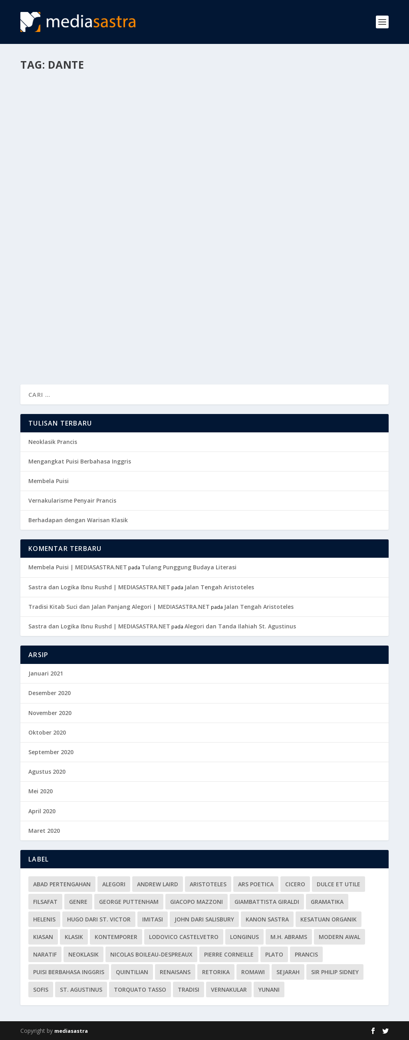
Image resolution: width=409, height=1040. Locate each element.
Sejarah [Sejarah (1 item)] (288, 972)
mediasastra (71, 1030)
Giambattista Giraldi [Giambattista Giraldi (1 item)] (266, 901)
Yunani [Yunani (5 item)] (269, 989)
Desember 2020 (49, 693)
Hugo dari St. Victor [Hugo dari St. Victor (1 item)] (99, 919)
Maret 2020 (44, 830)
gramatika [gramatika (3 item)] (327, 901)
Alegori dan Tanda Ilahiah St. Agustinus (240, 626)
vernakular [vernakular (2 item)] (229, 989)
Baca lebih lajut (59, 349)
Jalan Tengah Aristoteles (219, 587)
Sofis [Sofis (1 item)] (40, 989)
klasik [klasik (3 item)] (74, 937)
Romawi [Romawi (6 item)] (253, 972)
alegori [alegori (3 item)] (113, 884)
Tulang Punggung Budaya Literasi (188, 567)
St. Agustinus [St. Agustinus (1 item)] (81, 989)
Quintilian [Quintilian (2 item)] (132, 972)
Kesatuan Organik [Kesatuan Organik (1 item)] (328, 919)
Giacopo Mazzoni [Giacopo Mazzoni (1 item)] (196, 901)
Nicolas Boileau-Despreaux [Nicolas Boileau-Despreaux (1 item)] (151, 954)
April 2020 (42, 811)
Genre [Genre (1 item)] (78, 901)
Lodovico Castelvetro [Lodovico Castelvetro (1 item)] (183, 937)
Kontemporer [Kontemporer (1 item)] (116, 937)
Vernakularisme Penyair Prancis (72, 500)
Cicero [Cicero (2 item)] (295, 884)
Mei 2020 (40, 791)
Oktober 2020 (47, 732)
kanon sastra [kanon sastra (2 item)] (267, 919)
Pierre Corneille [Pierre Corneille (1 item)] (229, 954)
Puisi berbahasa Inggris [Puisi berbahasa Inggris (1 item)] (68, 972)
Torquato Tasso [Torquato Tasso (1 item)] (140, 989)
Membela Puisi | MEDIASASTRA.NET (77, 567)
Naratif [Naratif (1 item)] (45, 954)
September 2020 (50, 752)
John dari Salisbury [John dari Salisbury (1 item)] (204, 919)
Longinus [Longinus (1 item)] (244, 937)
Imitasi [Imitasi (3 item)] (152, 919)
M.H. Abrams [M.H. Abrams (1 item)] (288, 937)
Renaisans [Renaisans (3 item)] (175, 972)
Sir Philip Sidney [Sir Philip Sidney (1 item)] (335, 972)
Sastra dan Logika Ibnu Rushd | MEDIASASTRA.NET (99, 587)
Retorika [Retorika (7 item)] (216, 972)
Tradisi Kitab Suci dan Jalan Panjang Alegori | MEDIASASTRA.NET (119, 606)
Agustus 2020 (47, 771)
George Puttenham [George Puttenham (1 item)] (129, 901)
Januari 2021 (45, 673)
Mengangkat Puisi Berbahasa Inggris (79, 461)
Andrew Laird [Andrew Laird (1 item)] (157, 884)
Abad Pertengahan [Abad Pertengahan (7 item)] (62, 884)
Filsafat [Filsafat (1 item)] (45, 901)
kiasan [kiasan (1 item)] (43, 937)
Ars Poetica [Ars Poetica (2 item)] (256, 884)
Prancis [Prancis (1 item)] (306, 954)
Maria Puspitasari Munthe (68, 216)
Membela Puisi (48, 481)
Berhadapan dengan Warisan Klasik (78, 520)
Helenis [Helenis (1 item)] (44, 919)
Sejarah (144, 216)
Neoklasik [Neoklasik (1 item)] (83, 954)
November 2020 (49, 713)
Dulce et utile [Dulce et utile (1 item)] (338, 884)
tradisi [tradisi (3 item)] (188, 989)
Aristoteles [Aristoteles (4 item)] (208, 884)
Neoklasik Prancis (52, 442)
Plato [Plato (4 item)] (274, 954)
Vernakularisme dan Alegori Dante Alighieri (93, 199)
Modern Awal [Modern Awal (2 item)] (339, 937)
